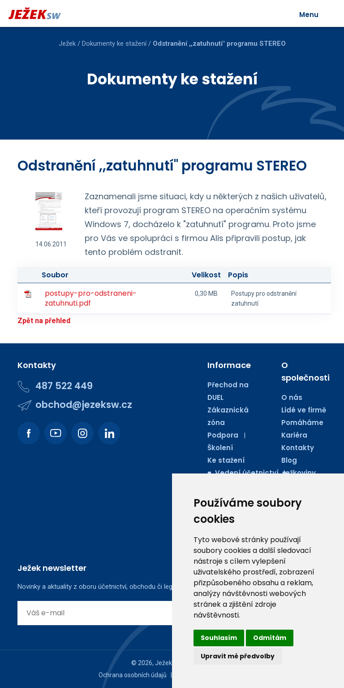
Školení (220, 447)
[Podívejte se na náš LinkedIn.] (109, 433)
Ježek (67, 43)
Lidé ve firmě (303, 410)
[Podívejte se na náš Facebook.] (28, 433)
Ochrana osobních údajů (133, 675)
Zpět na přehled (43, 320)
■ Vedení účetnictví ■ (246, 473)
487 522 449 (64, 385)
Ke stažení (226, 460)
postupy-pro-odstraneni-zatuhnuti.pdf (91, 298)
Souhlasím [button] (219, 637)
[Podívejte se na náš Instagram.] (82, 433)
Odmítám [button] (269, 637)
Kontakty (297, 447)
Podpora (222, 435)
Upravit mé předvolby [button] (238, 656)
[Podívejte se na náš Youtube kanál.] (55, 433)
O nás (291, 397)
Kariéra (294, 435)
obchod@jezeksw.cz (83, 404)
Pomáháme (302, 422)
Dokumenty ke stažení (114, 43)
